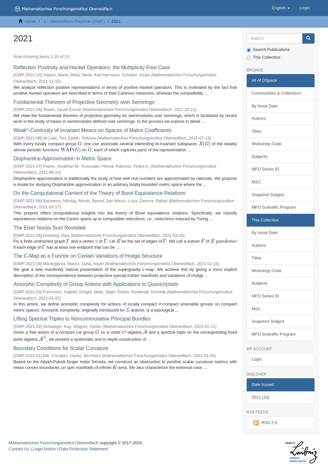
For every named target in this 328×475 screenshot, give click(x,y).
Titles (257, 131)
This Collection (263, 57)
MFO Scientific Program (274, 207)
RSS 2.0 (264, 423)
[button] (281, 8)
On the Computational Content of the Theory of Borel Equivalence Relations (99, 193)
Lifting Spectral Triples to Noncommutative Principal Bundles (82, 318)
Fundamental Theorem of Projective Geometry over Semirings (83, 102)
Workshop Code (267, 143)
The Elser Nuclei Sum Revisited (49, 227)
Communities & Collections (276, 93)
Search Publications (268, 49)
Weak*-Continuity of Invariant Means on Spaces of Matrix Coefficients (92, 130)
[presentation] (79, 143)
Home (30, 21)
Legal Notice (44, 448)
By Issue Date (265, 106)
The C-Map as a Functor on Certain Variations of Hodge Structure (87, 256)
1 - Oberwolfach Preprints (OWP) (74, 21)
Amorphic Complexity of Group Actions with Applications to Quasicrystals (95, 284)
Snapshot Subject (268, 194)
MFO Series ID (265, 169)
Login (257, 359)
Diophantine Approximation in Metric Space (62, 158)
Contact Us (19, 448)
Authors (259, 118)
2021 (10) (261, 397)
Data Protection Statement (83, 448)
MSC (256, 181)
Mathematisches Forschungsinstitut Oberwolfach (53, 442)
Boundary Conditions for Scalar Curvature (60, 348)
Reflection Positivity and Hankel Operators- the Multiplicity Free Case (91, 67)
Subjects (260, 156)
